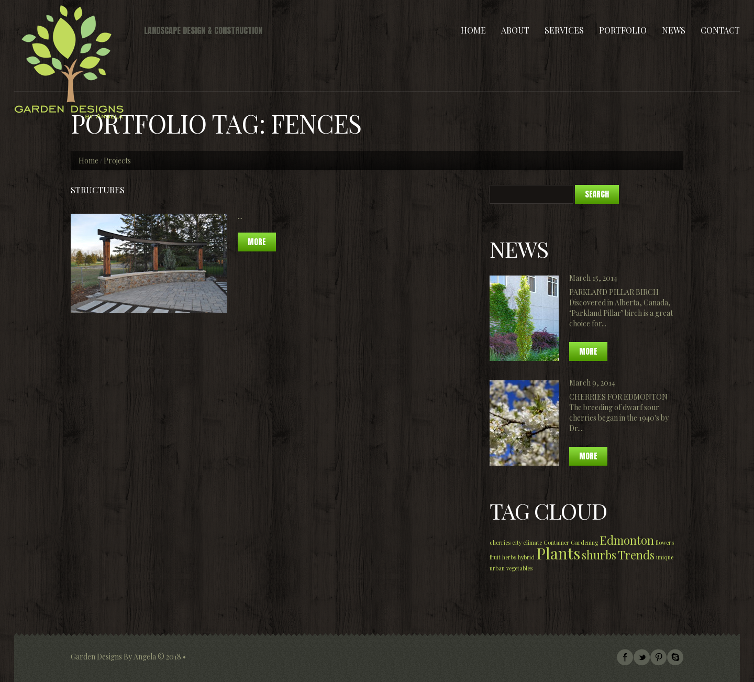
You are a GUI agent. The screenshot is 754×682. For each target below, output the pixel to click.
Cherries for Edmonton (618, 397)
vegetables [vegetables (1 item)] (519, 568)
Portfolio (623, 30)
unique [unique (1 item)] (664, 557)
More (588, 351)
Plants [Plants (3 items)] (558, 553)
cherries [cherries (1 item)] (500, 542)
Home (473, 30)
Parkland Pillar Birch (614, 292)
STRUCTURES (98, 189)
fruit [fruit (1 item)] (495, 557)
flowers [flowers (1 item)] (665, 542)
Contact (720, 30)
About (515, 30)
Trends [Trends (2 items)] (636, 554)
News (673, 30)
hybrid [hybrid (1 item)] (526, 557)
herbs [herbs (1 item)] (509, 557)
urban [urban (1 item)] (497, 568)
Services (564, 30)
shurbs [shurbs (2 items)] (599, 554)
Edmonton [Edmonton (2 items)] (627, 539)
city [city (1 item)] (517, 542)
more (257, 242)
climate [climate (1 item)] (532, 542)
